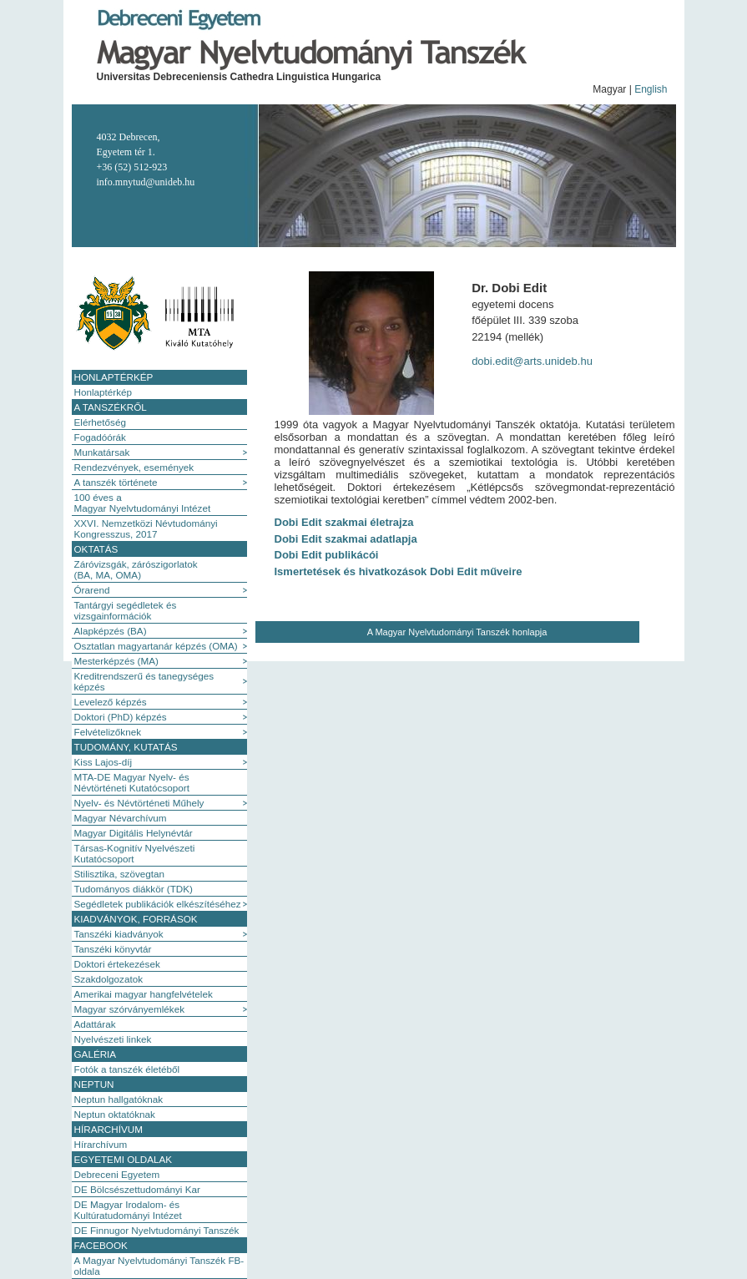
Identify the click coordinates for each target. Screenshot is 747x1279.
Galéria (95, 1054)
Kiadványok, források (136, 918)
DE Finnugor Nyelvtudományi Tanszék (157, 1230)
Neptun (94, 1084)
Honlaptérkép (114, 377)
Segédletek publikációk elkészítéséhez (157, 903)
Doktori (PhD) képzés (120, 716)
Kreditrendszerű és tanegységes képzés (144, 681)
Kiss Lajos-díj (103, 761)
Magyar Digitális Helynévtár (133, 832)
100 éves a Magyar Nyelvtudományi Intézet (142, 502)
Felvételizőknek (108, 731)
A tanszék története (116, 482)
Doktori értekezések (117, 963)
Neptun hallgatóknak (119, 1099)
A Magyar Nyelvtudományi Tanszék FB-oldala (159, 1265)
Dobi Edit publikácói (327, 555)
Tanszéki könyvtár (113, 948)
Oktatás (96, 548)
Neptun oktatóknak (114, 1114)
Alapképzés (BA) (110, 630)
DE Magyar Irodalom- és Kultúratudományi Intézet (128, 1210)
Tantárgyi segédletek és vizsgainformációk (125, 610)
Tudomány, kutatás (126, 746)
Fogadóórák (100, 437)
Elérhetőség (100, 422)
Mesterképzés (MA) (116, 660)
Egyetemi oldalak (123, 1159)
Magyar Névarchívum (120, 817)
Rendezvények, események (134, 467)
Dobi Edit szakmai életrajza (344, 522)
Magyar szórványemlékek (129, 1008)
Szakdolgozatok (109, 978)
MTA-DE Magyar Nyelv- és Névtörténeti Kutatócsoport (131, 782)
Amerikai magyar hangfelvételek (143, 993)
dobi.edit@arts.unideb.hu (532, 361)
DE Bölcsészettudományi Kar (137, 1189)
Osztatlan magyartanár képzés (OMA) (156, 645)
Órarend (92, 589)
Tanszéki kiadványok (119, 933)
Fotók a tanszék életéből (127, 1069)
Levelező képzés (110, 701)
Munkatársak (102, 452)
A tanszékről (110, 407)
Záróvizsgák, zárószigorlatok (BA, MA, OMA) (136, 569)
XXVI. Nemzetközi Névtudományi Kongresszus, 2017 (146, 528)
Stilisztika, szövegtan (119, 873)
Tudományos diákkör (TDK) (133, 888)
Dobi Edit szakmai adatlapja (346, 539)
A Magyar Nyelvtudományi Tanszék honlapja (457, 632)
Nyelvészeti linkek (113, 1039)
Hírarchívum (108, 1129)
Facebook (101, 1245)
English (650, 89)
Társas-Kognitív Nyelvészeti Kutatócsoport (134, 853)
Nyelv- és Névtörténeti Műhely (139, 802)
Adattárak (95, 1024)
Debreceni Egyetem (117, 1174)
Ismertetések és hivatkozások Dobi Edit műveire (398, 571)
